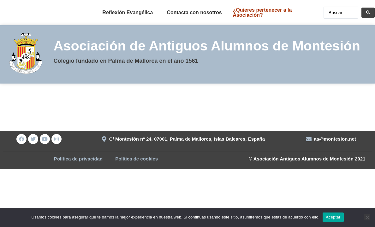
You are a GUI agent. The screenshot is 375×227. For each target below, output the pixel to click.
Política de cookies (136, 158)
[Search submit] (368, 13)
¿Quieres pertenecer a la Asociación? (262, 12)
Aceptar (333, 217)
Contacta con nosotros (194, 12)
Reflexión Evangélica (127, 12)
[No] (367, 217)
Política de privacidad (78, 158)
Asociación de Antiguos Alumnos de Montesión (206, 45)
